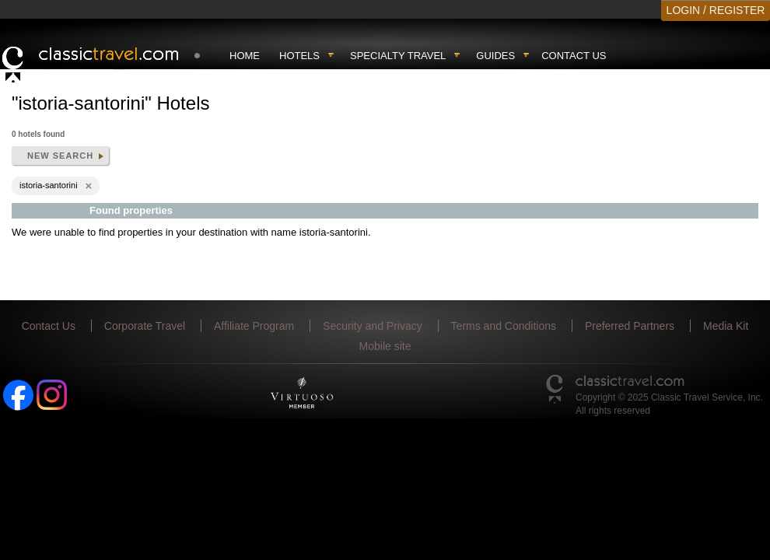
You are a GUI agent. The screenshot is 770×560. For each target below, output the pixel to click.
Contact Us (573, 55)
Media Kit (725, 326)
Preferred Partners (629, 326)
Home (244, 55)
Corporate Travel (144, 326)
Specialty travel (398, 55)
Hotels (299, 55)
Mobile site (385, 346)
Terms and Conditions (503, 326)
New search (60, 155)
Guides (495, 55)
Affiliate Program (254, 326)
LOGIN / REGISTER (716, 10)
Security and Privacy (372, 326)
